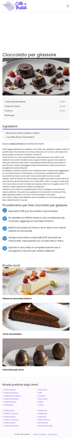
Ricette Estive (8, 405)
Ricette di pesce (10, 417)
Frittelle (40, 402)
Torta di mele (43, 399)
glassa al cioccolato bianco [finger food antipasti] (17, 298)
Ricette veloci (43, 413)
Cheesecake (42, 390)
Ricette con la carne (11, 413)
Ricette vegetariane (11, 426)
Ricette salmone (44, 420)
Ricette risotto (43, 423)
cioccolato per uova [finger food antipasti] (13, 369)
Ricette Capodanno (11, 393)
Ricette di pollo (9, 410)
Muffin (40, 393)
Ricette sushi (42, 410)
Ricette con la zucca (11, 420)
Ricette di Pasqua (10, 402)
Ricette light (42, 417)
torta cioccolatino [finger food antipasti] (12, 334)
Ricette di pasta (9, 423)
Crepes (40, 405)
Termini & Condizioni (40, 434)
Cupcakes (41, 396)
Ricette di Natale (10, 390)
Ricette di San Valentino (12, 396)
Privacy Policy (52, 434)
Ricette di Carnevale (11, 399)
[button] (68, 6)
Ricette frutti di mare (45, 426)
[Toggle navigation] (68, 6)
